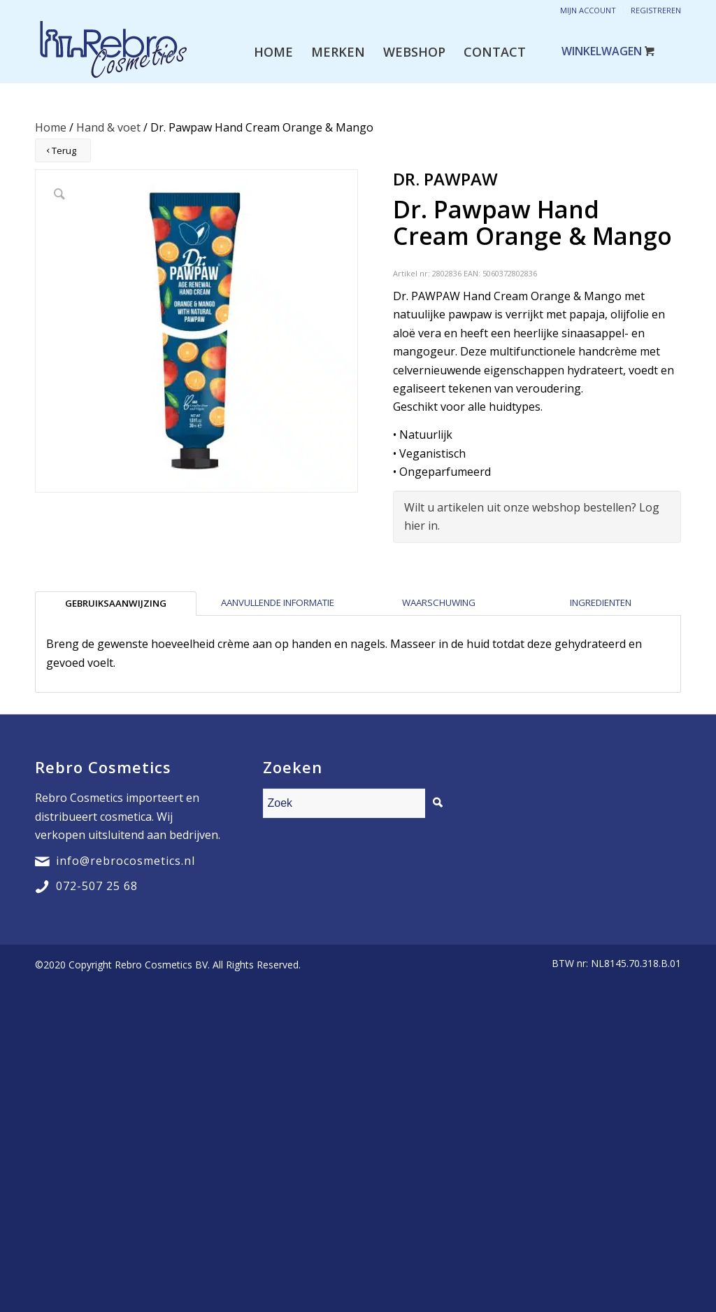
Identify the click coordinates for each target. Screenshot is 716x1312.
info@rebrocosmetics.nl (125, 860)
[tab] (115, 603)
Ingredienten (600, 602)
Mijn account (588, 10)
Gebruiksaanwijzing (115, 603)
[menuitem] (273, 51)
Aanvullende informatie (277, 602)
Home (50, 127)
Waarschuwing (438, 602)
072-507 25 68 (97, 886)
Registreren (656, 10)
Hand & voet (108, 127)
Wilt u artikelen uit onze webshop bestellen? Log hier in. (531, 516)
